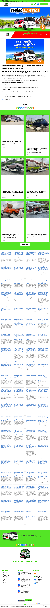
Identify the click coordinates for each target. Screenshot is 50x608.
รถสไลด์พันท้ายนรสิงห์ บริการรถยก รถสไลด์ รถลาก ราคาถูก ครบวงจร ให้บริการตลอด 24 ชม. (43, 281)
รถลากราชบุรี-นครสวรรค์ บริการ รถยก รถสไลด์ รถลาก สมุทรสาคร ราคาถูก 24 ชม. (19, 488)
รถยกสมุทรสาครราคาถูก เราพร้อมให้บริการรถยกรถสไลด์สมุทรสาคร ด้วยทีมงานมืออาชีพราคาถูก (12, 193)
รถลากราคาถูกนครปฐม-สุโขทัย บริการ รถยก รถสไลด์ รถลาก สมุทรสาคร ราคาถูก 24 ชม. (6, 474)
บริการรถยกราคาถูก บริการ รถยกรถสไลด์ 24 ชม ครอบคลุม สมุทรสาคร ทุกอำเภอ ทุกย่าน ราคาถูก (12, 143)
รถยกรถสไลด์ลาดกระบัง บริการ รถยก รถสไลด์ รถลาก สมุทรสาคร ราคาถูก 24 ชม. (43, 445)
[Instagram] (26, 108)
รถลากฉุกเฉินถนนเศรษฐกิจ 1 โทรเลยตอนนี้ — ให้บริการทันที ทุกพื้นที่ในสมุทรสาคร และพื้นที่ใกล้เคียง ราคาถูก (43, 489)
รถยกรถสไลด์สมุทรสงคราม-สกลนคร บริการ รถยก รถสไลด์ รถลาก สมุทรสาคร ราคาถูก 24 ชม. (31, 419)
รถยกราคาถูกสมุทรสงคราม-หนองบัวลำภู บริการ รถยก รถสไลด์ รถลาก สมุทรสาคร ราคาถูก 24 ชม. (31, 447)
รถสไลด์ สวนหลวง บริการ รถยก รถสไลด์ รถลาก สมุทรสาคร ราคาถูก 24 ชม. (6, 321)
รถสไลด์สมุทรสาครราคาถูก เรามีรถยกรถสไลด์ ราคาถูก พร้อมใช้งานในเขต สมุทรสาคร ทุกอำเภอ (37, 193)
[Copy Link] (16, 108)
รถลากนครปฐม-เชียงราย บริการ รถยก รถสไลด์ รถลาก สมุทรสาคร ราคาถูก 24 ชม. (19, 307)
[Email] (30, 108)
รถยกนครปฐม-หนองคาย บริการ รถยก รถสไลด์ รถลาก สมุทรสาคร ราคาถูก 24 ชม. (31, 404)
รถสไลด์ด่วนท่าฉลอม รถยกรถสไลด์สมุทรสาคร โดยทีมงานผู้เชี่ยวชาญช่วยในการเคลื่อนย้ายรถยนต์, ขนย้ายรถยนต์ (18, 322)
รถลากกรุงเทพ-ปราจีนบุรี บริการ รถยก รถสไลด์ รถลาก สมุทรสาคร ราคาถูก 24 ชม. (31, 377)
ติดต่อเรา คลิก (44, 4)
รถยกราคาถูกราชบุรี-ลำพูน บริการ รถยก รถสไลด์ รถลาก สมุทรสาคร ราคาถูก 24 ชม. (18, 294)
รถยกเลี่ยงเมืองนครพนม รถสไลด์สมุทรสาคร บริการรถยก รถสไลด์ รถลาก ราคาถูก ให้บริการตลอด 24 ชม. (6, 461)
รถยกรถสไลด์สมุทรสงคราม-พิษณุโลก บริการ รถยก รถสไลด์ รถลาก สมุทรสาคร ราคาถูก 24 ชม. (43, 378)
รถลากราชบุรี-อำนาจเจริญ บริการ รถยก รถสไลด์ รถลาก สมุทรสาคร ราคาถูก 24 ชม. (31, 461)
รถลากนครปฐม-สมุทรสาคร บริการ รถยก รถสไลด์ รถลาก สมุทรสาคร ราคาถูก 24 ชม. (6, 308)
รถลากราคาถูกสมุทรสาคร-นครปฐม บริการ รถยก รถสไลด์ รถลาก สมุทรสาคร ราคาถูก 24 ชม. (43, 268)
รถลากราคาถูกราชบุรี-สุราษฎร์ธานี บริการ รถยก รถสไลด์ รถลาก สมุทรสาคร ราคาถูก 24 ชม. (43, 475)
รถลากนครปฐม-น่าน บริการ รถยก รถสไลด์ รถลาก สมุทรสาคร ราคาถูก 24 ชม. (6, 349)
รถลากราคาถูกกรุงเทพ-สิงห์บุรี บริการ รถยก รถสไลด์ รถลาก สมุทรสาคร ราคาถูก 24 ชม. (18, 377)
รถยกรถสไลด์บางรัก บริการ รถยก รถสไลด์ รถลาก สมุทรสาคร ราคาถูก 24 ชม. (18, 460)
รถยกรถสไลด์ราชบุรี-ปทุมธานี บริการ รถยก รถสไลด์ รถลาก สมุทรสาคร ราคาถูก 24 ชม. (31, 500)
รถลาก (9, 99)
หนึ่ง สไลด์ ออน (38, 580)
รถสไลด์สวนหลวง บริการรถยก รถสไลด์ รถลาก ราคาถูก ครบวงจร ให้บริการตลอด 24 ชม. (43, 321)
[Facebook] (20, 108)
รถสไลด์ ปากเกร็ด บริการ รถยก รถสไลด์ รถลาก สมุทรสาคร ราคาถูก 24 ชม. (6, 281)
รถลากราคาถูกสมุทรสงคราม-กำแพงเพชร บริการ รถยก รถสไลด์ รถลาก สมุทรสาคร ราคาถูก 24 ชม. (31, 322)
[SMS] (32, 108)
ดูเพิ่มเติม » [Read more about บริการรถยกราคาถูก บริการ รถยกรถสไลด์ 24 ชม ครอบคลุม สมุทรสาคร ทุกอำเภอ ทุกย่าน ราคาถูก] (4, 147)
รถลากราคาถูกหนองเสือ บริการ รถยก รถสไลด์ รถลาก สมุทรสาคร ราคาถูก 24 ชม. (18, 404)
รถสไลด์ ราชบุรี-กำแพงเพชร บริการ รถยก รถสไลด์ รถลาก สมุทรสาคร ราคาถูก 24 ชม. (31, 392)
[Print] (33, 108)
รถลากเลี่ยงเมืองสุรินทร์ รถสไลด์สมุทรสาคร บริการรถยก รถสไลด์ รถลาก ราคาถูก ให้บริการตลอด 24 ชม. (43, 350)
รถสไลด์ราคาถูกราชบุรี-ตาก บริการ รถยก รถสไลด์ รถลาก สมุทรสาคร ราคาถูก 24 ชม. (43, 513)
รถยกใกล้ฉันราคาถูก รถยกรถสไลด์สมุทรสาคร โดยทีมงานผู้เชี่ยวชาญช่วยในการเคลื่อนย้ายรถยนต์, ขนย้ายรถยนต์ (37, 150)
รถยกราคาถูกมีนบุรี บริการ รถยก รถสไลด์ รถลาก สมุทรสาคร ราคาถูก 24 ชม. (6, 488)
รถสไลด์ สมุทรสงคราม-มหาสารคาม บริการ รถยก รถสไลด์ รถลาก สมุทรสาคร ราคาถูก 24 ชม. (26, 591)
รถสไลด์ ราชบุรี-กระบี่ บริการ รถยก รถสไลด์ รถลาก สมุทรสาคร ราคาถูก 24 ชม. (18, 267)
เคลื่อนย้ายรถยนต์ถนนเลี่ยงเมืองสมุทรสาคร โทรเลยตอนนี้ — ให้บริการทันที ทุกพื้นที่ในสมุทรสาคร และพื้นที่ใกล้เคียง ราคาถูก (31, 350)
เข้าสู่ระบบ (42, 1)
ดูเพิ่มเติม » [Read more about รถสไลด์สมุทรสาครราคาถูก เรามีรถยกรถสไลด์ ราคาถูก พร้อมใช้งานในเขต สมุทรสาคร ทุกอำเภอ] (28, 197)
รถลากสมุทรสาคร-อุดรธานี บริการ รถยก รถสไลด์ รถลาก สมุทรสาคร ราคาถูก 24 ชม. (18, 500)
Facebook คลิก (39, 579)
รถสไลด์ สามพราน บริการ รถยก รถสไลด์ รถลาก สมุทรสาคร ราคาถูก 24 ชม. (31, 254)
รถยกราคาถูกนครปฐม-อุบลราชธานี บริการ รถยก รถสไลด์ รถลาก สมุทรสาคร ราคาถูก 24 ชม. (19, 350)
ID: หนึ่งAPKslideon (39, 577)
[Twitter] (24, 108)
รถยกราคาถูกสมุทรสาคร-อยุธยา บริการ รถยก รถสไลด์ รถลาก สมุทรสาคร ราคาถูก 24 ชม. (6, 418)
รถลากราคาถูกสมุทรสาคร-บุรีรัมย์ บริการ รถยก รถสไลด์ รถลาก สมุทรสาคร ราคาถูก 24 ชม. (43, 433)
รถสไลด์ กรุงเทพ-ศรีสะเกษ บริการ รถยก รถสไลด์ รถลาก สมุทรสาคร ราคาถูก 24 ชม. (43, 307)
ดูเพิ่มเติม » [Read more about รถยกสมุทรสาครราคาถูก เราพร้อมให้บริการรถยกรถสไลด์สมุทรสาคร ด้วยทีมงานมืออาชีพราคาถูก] (4, 197)
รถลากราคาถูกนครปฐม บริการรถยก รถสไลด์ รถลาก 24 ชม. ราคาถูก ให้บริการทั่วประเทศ (6, 294)
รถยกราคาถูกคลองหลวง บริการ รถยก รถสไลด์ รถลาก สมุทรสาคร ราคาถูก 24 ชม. (19, 418)
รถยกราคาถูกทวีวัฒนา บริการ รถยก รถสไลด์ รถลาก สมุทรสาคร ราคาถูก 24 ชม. (43, 363)
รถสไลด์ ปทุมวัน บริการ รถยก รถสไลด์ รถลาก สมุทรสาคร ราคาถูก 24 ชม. (5, 513)
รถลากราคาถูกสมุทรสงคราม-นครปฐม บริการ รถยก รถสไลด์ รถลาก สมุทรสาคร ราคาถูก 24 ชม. (31, 337)
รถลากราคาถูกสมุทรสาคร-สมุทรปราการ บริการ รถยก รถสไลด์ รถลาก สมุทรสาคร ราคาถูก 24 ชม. (6, 364)
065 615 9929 (38, 574)
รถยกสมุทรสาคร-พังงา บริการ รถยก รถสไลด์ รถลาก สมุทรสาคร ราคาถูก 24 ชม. (6, 254)
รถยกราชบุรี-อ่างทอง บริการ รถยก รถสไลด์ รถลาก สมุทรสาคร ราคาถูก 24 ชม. (6, 267)
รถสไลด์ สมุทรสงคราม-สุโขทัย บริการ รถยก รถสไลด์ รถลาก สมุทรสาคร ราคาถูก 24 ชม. (31, 474)
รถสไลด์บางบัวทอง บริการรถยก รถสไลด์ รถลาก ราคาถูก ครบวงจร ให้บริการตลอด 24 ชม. (6, 377)
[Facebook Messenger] (22, 108)
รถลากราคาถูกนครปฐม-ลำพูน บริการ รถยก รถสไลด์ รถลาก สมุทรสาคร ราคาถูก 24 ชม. (31, 488)
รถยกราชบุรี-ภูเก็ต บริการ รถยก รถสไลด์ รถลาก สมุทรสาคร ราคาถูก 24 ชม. (19, 513)
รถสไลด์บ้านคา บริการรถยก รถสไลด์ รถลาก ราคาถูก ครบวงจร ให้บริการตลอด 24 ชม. (43, 391)
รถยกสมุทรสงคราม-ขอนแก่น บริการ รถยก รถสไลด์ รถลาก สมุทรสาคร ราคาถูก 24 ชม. (31, 307)
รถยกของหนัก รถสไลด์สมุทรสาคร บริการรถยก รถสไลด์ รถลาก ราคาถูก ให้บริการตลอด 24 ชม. (30, 363)
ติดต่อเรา (39, 1)
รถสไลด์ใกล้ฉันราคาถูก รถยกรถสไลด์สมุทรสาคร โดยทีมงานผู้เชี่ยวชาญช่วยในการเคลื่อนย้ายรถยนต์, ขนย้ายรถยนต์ (12, 236)
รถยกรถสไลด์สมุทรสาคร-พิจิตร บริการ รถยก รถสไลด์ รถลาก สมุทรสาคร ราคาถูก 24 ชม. (19, 254)
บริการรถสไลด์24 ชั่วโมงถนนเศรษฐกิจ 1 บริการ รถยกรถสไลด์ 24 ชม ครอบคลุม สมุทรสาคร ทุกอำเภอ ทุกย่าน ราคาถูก (19, 337)
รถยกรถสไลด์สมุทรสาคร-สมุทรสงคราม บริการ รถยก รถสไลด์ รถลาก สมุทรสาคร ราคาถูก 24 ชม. (43, 295)
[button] (25, 244)
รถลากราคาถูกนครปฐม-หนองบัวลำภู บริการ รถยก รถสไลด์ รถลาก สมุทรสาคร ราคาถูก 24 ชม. (43, 255)
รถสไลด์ (6, 99)
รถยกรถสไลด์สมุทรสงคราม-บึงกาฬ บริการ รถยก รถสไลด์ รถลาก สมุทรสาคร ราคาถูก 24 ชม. (43, 405)
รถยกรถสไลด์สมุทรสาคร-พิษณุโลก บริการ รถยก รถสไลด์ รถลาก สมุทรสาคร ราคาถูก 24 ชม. (43, 500)
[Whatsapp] (28, 108)
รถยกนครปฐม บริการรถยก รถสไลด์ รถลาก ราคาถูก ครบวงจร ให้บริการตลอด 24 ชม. (31, 267)
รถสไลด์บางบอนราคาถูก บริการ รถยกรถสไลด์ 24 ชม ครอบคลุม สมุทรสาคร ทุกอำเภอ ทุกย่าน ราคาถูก (37, 236)
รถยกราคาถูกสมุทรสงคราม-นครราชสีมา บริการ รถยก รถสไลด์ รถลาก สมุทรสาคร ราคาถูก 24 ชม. (31, 514)
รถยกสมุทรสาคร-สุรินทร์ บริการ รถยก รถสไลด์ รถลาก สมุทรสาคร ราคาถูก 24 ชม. (18, 474)
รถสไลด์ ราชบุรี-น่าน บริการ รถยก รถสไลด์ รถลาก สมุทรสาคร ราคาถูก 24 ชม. (43, 336)
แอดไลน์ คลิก (38, 576)
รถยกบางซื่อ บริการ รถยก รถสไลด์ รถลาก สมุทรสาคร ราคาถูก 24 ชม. (25, 579)
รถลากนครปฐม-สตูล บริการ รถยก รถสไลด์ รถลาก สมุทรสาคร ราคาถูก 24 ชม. (6, 432)
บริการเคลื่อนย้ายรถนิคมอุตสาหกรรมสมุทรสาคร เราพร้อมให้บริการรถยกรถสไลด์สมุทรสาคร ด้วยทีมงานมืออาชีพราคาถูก (26, 574)
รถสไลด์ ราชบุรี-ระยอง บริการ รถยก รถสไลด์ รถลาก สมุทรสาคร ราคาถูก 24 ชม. (31, 281)
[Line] (18, 108)
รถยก (4, 99)
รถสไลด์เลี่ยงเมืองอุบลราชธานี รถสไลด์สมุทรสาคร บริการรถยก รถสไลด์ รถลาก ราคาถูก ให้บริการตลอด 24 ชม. (43, 461)
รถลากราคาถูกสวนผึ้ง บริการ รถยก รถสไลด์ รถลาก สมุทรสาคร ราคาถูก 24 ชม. (18, 391)
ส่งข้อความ (38, 582)
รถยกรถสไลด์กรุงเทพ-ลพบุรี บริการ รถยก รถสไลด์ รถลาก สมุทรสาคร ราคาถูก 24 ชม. (31, 432)
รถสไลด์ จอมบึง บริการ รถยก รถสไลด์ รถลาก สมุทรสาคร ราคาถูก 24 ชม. (18, 363)
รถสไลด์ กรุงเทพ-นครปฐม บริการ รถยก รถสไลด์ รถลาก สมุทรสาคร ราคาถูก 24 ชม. (6, 391)
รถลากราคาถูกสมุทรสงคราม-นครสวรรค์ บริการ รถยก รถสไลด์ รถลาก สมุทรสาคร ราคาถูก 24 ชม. (6, 405)
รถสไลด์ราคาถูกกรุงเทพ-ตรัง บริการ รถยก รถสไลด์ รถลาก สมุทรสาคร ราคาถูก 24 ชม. (31, 294)
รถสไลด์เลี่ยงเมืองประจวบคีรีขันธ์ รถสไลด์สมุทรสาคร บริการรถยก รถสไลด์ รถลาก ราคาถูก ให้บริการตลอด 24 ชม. (43, 419)
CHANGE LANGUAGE (22, 600)
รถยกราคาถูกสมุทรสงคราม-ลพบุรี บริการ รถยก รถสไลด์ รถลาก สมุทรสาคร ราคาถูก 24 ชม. (18, 433)
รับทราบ (46, 606)
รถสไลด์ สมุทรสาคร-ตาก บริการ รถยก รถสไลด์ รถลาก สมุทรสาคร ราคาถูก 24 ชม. (6, 500)
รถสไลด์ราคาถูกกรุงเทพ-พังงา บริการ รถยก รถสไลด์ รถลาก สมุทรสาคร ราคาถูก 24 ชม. (6, 445)
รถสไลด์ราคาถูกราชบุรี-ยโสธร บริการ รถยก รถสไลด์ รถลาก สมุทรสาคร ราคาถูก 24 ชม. (26, 585)
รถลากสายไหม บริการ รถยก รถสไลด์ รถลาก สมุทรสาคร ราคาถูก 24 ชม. (5, 336)
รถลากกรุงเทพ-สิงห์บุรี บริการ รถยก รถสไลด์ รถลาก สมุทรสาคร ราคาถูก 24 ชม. (18, 445)
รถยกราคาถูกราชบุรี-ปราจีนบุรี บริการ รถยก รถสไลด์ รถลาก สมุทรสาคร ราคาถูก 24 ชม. (19, 281)
